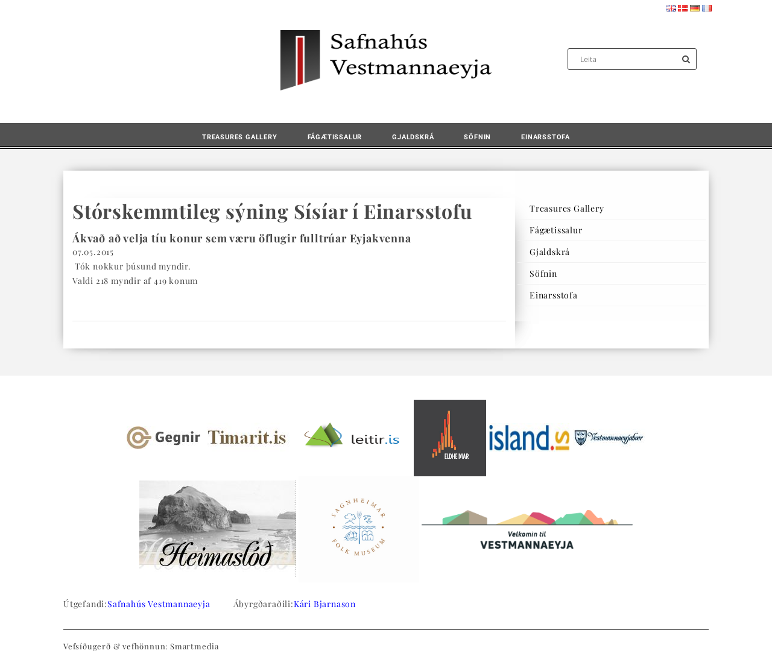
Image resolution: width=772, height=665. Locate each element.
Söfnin (477, 137)
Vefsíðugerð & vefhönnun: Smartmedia (141, 646)
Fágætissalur (335, 137)
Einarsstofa (545, 137)
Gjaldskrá (413, 137)
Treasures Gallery (239, 137)
